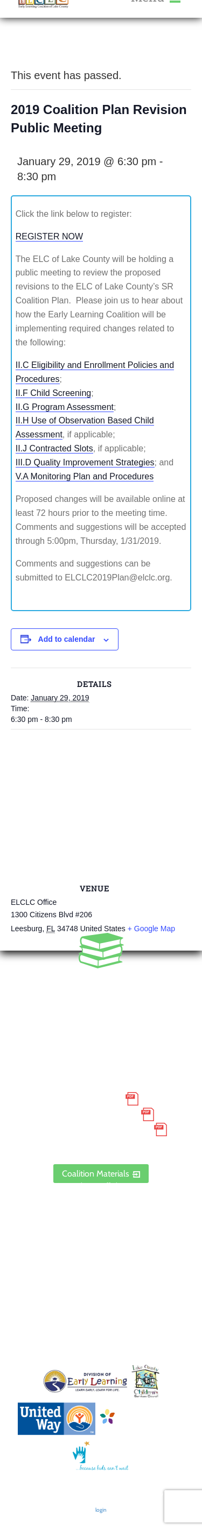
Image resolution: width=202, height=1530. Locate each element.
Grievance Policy (91, 1114)
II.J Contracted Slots (54, 448)
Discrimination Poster (91, 1130)
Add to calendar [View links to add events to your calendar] (66, 639)
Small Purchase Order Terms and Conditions (101, 1091)
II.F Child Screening (54, 393)
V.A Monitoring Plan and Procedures (85, 476)
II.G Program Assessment (65, 407)
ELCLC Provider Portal (101, 1145)
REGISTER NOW (49, 236)
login (101, 1509)
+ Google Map (151, 928)
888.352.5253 (101, 1001)
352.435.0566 (101, 985)
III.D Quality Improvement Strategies (85, 462)
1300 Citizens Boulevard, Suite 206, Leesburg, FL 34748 (101, 1031)
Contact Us (101, 1228)
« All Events (35, 48)
